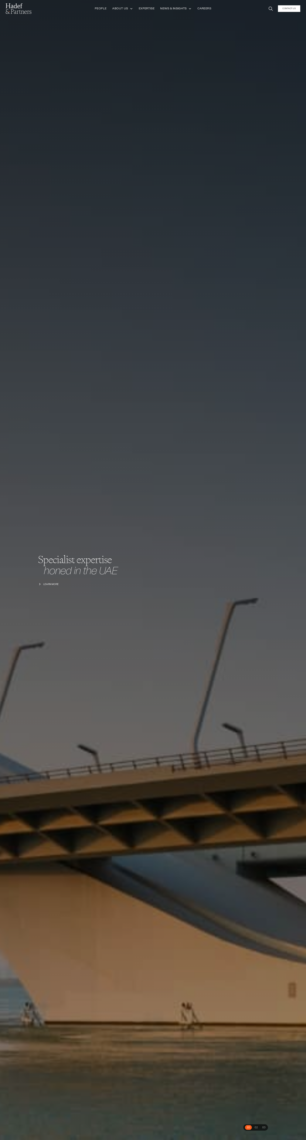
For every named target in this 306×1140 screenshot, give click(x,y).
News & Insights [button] (176, 8)
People (100, 7)
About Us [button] (122, 8)
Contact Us (289, 8)
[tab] (248, 1127)
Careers (204, 7)
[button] (270, 8)
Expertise (146, 7)
